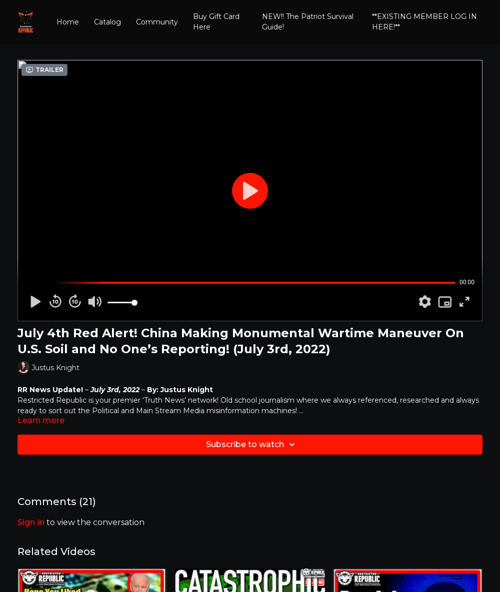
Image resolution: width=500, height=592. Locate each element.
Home (67, 21)
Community (157, 21)
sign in (31, 522)
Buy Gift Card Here (216, 21)
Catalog (107, 21)
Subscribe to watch (252, 445)
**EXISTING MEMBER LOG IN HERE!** (424, 21)
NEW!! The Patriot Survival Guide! (308, 21)
